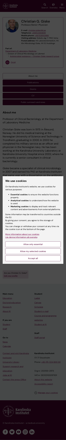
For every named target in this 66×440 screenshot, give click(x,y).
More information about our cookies (22, 234)
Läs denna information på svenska (21, 237)
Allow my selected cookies (33, 251)
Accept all (33, 258)
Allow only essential (33, 244)
